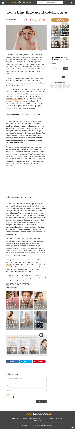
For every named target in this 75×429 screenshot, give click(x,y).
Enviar (41, 401)
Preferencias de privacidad (21, 394)
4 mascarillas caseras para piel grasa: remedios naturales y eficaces (25, 304)
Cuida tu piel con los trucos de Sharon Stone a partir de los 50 (39, 324)
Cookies (24, 418)
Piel (9, 296)
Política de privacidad (34, 418)
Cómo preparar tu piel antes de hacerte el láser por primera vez (12, 324)
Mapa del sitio (37, 420)
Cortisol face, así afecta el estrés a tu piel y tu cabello (55, 30)
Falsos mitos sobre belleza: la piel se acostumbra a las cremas (39, 305)
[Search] (61, 2)
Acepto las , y (60, 75)
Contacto (52, 418)
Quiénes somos (16, 418)
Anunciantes (59, 418)
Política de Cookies (56, 77)
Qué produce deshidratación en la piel (26, 326)
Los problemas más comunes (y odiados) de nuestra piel (24, 337)
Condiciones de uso (33, 394)
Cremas (24, 296)
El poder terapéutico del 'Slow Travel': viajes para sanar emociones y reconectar (65, 28)
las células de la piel (23, 121)
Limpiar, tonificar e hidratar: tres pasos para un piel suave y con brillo (11, 304)
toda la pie (38, 147)
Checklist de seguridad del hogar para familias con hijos (64, 42)
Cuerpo (8, 280)
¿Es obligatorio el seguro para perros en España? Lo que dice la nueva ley (56, 40)
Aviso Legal (45, 418)
